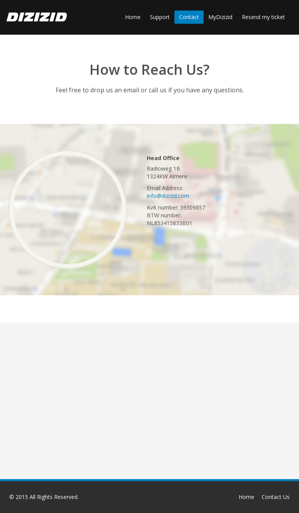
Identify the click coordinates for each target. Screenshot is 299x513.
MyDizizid (220, 17)
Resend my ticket (263, 17)
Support (160, 17)
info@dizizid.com (168, 195)
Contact (189, 17)
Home (133, 17)
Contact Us (276, 497)
